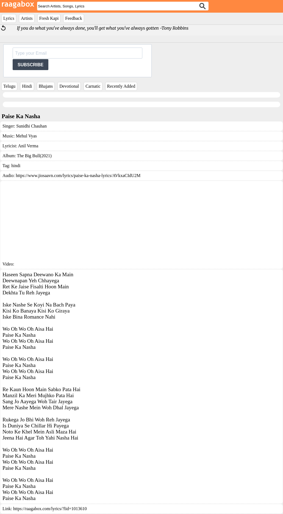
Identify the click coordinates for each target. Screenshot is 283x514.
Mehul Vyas (26, 136)
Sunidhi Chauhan (31, 126)
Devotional (69, 86)
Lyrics (8, 18)
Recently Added (121, 86)
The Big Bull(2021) (34, 155)
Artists (27, 18)
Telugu (9, 86)
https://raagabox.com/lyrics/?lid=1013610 (50, 508)
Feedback (73, 18)
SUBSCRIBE (30, 64)
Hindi (27, 86)
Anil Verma (28, 145)
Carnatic (92, 86)
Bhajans (46, 86)
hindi (15, 165)
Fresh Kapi (49, 18)
